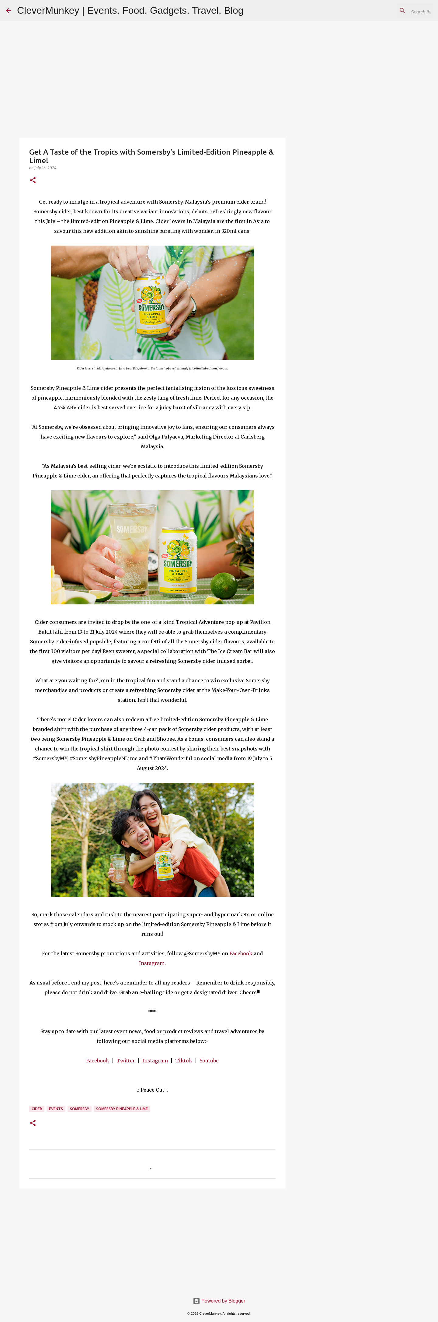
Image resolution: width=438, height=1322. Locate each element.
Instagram (152, 963)
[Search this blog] (401, 10)
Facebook (240, 953)
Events (56, 1109)
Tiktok (183, 1061)
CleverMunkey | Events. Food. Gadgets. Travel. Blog (130, 10)
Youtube (209, 1061)
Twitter (125, 1061)
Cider (37, 1109)
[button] (32, 181)
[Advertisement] (152, 1240)
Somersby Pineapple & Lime (122, 1109)
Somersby (79, 1109)
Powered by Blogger (219, 1300)
